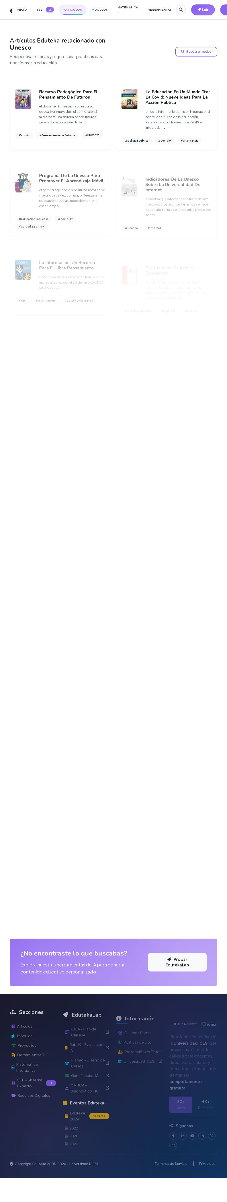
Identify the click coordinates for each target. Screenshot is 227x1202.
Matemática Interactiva (25, 1104)
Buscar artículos (196, 52)
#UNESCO (92, 136)
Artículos (22, 1061)
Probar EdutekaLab (177, 993)
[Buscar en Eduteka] (181, 9)
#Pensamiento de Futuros (57, 136)
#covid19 (164, 142)
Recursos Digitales (32, 1133)
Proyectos (24, 1080)
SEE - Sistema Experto (34, 1120)
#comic (24, 136)
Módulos (22, 1070)
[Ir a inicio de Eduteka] (8, 10)
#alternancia (190, 142)
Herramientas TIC (31, 1090)
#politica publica (137, 142)
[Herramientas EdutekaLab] (204, 9)
